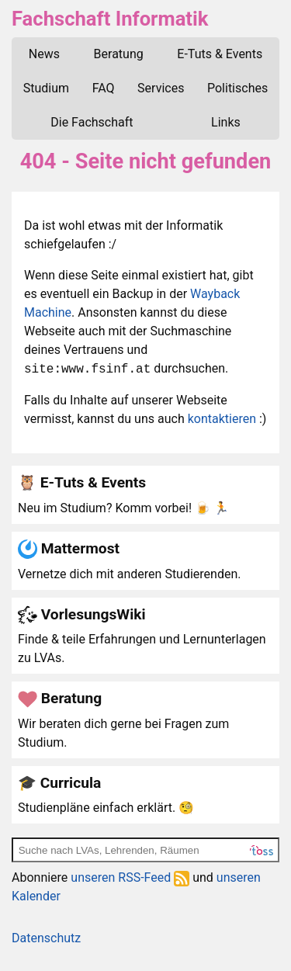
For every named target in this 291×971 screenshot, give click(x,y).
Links (226, 122)
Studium (46, 88)
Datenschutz (46, 938)
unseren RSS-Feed (130, 877)
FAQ (103, 88)
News (44, 54)
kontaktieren (222, 418)
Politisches (237, 88)
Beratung (119, 54)
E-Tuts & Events (219, 54)
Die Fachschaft (91, 122)
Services (160, 88)
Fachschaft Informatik (110, 18)
